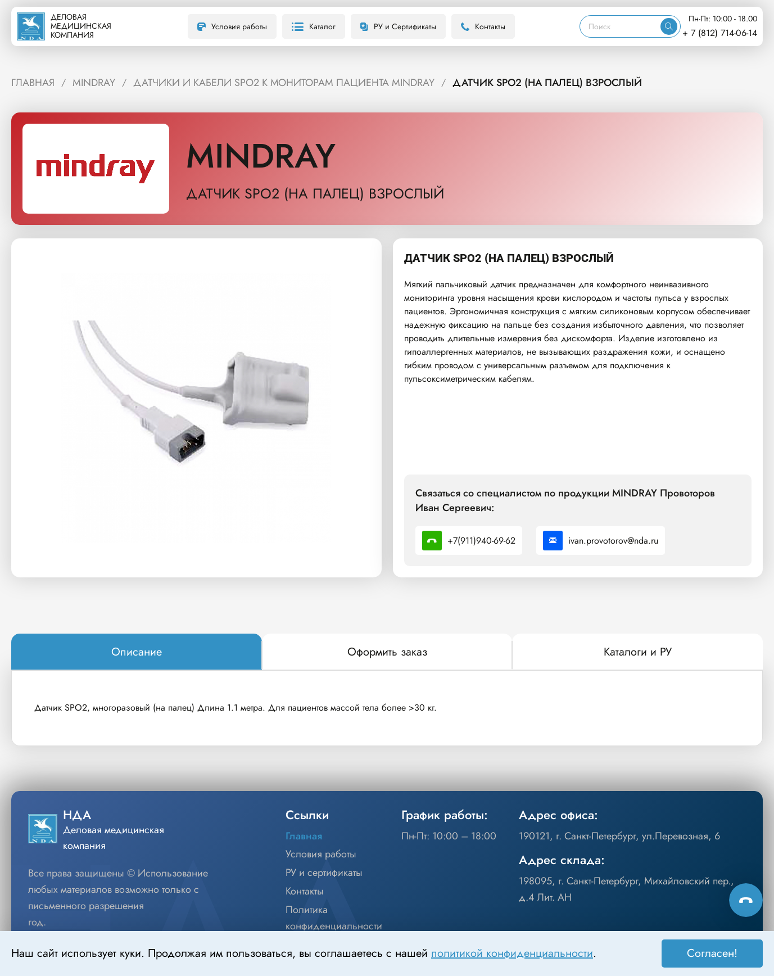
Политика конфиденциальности (334, 917)
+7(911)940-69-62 (468, 540)
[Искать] (668, 26)
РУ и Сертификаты (398, 26)
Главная (304, 836)
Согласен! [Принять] (712, 953)
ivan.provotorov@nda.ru (600, 540)
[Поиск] (620, 26)
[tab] (136, 652)
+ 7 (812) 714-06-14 (719, 32)
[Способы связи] (746, 900)
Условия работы (232, 26)
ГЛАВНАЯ (33, 82)
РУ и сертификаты (324, 872)
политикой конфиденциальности (512, 953)
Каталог (314, 26)
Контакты (483, 26)
